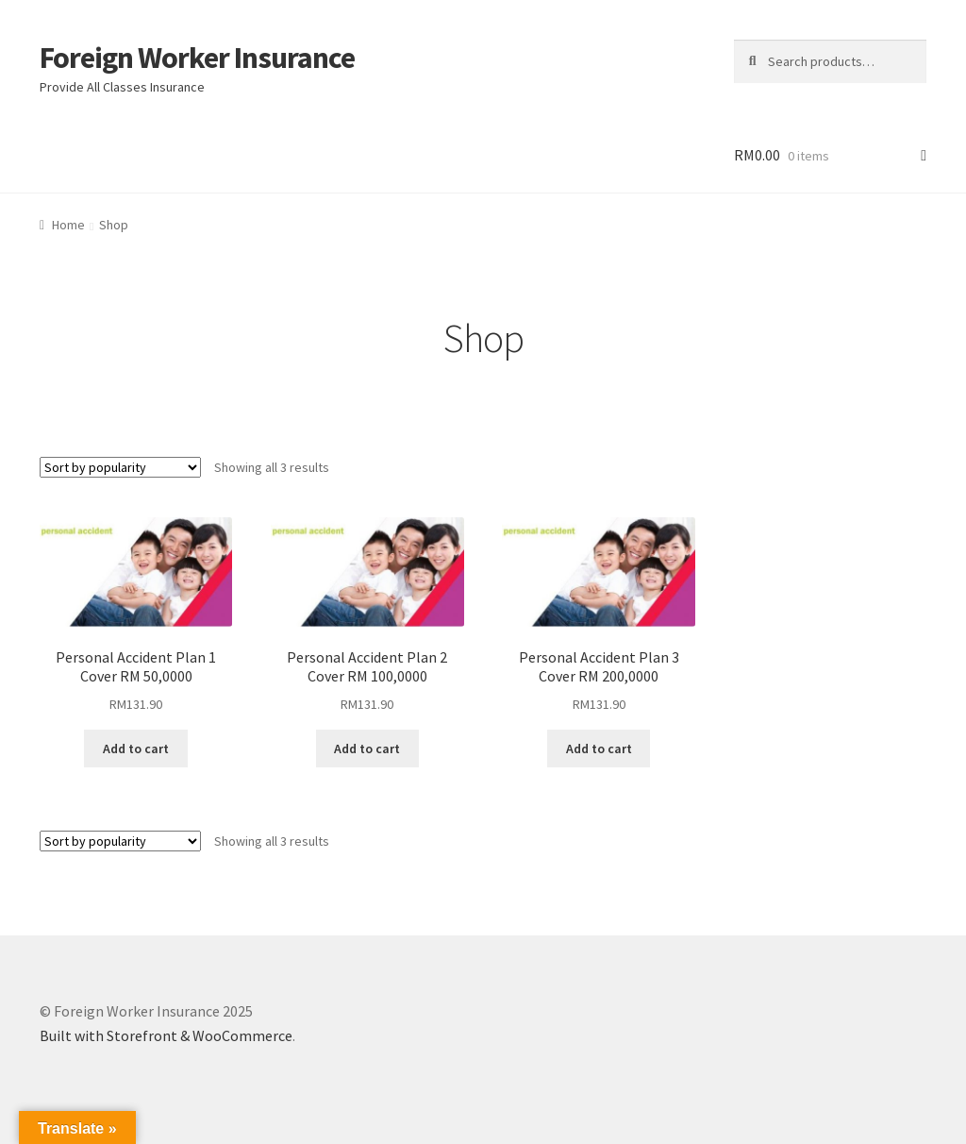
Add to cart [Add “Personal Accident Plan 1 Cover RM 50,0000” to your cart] (136, 748)
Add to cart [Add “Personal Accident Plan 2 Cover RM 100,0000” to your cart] (367, 748)
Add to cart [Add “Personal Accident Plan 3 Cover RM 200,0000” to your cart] (599, 748)
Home (68, 224)
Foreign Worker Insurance (197, 57)
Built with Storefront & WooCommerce (166, 1035)
